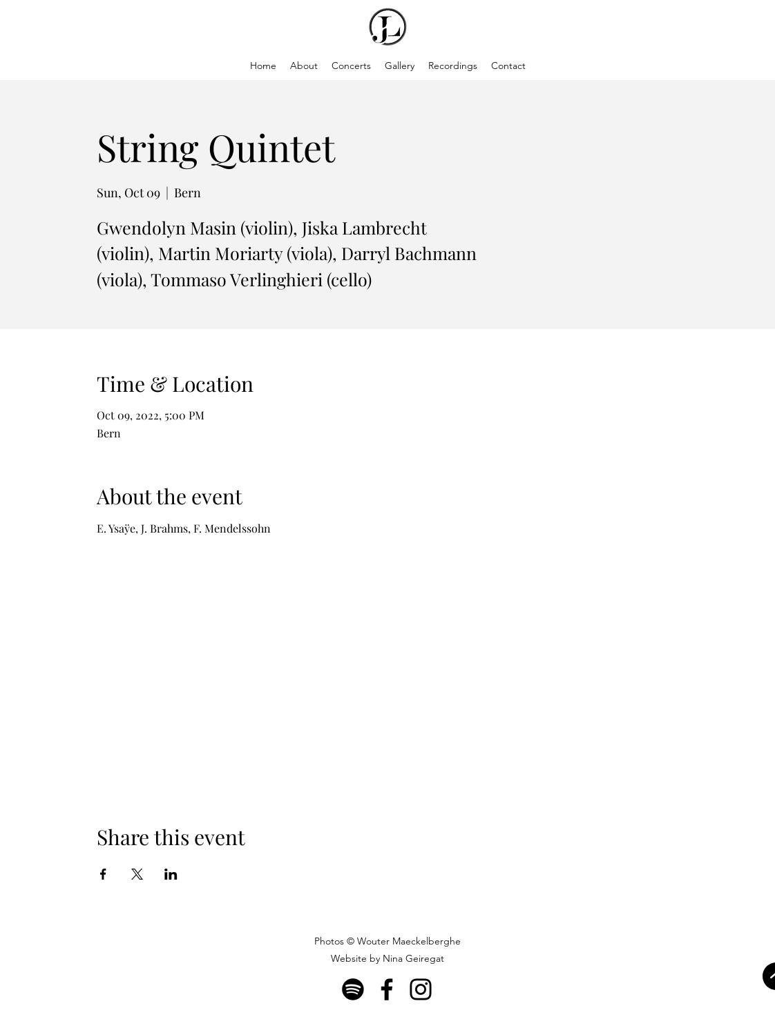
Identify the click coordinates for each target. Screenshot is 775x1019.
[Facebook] (386, 989)
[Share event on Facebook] (103, 874)
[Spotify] (352, 989)
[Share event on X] (137, 874)
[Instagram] (420, 989)
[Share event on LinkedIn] (171, 874)
